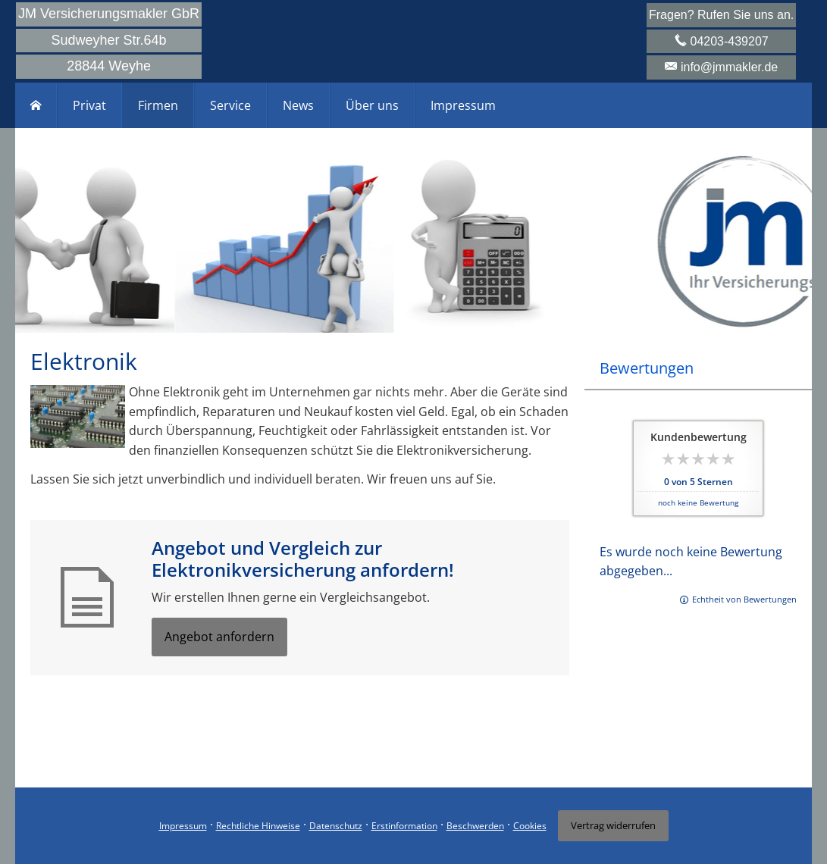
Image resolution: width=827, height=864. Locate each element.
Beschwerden (475, 825)
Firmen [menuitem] (158, 105)
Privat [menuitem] (89, 105)
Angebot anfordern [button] (219, 636)
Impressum (183, 825)
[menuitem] (36, 105)
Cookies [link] (530, 825)
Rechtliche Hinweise (258, 825)
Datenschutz (335, 825)
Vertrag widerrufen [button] (613, 825)
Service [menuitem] (230, 105)
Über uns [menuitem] (372, 105)
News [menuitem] (298, 105)
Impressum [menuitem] (463, 105)
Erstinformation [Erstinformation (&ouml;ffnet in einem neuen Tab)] (404, 825)
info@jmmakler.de (729, 67)
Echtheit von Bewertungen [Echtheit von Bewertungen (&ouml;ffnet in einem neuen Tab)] (744, 599)
